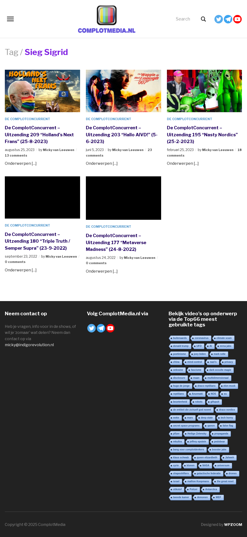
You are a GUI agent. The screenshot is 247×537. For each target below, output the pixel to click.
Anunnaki (197, 393)
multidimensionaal (218, 377)
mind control (194, 361)
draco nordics (227, 409)
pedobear (219, 441)
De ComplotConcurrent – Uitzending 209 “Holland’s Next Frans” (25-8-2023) (38, 134)
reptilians (178, 393)
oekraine (178, 369)
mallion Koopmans (198, 481)
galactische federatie (209, 473)
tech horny (227, 417)
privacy (229, 361)
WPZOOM (232, 524)
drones (233, 473)
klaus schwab (181, 457)
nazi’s (213, 361)
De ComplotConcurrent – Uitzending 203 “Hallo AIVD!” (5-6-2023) (118, 134)
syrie (176, 465)
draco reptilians (206, 385)
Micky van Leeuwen (59, 150)
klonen (190, 465)
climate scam (224, 337)
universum (223, 465)
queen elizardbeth (207, 457)
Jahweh (229, 457)
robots (199, 401)
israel (176, 481)
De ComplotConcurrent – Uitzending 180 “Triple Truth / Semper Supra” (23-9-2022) (42, 241)
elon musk (229, 385)
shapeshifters (181, 473)
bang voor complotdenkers (188, 449)
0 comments (19, 261)
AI (211, 345)
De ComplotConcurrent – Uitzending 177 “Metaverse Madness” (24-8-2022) (121, 242)
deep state (207, 417)
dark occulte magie (220, 369)
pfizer (176, 433)
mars (190, 417)
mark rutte (220, 353)
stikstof (177, 489)
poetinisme (179, 353)
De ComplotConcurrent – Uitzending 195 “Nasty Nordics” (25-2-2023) (199, 134)
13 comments (17, 155)
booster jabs (219, 449)
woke (176, 417)
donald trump (181, 345)
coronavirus (201, 337)
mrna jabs (225, 345)
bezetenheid (180, 401)
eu (225, 393)
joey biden (200, 353)
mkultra (177, 441)
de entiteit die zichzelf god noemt (192, 409)
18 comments (179, 155)
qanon (211, 425)
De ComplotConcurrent (29, 119)
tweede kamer (181, 497)
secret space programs (186, 425)
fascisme (196, 369)
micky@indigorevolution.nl (29, 344)
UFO (199, 345)
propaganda (221, 433)
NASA (205, 465)
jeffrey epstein (198, 441)
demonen (202, 497)
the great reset (225, 481)
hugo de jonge (181, 385)
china (176, 361)
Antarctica (211, 489)
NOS (213, 393)
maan (196, 377)
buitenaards (180, 337)
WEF (218, 497)
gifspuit (215, 401)
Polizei (193, 489)
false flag (228, 425)
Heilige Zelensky (196, 433)
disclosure (179, 377)
